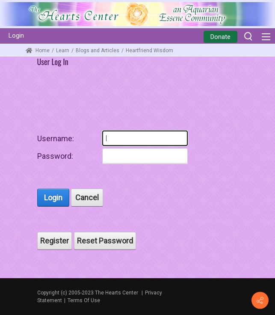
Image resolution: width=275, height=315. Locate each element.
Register (54, 240)
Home (38, 50)
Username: (55, 138)
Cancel (87, 197)
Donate (220, 37)
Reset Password (105, 240)
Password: (55, 156)
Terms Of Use (84, 300)
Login (16, 35)
